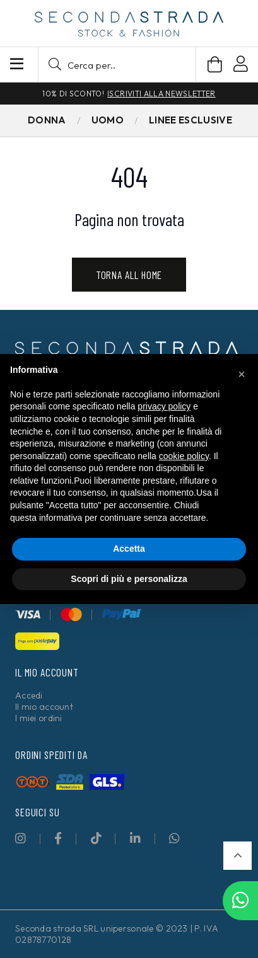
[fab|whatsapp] (174, 838)
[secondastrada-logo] (129, 24)
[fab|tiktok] (96, 838)
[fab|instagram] (20, 838)
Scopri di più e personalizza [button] (129, 579)
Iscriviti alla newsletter (161, 93)
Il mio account (44, 706)
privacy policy (164, 406)
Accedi (29, 695)
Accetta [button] (129, 549)
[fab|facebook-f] (58, 838)
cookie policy (184, 456)
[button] (117, 65)
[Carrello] (215, 65)
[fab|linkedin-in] (135, 838)
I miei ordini (38, 718)
